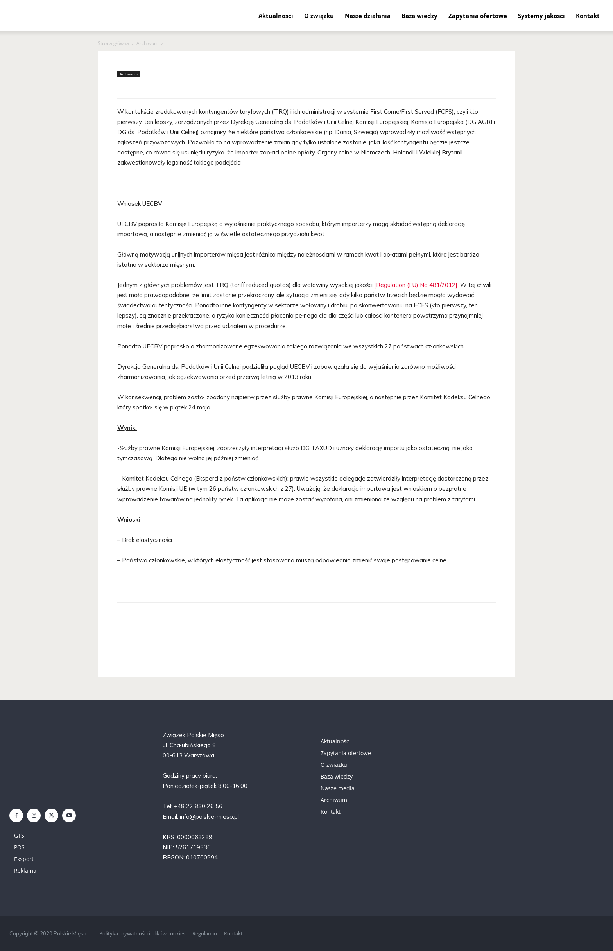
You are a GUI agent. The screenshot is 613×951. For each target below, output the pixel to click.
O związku (319, 16)
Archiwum (147, 43)
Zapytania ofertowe (477, 16)
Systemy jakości (541, 16)
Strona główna (113, 43)
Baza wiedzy (419, 16)
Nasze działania (368, 16)
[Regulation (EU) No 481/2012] (415, 285)
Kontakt (588, 16)
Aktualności (275, 16)
